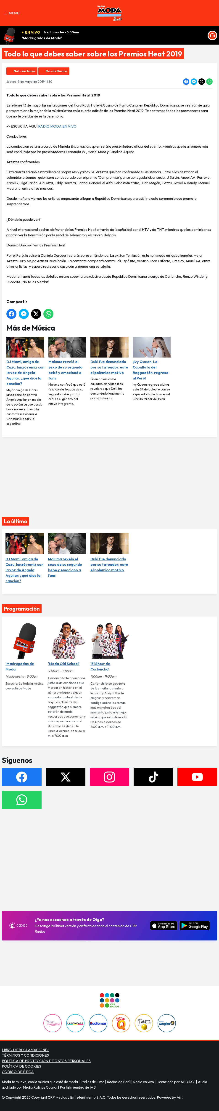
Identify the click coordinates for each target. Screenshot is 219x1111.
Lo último (15, 521)
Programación (22, 608)
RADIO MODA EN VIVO (57, 126)
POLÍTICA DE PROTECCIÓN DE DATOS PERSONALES (46, 1060)
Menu (11, 13)
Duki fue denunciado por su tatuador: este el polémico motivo (109, 356)
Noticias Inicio (24, 71)
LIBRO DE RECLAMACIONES (25, 1049)
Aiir (179, 1097)
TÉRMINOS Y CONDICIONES (25, 1055)
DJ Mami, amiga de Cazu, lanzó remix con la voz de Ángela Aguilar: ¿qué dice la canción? (25, 361)
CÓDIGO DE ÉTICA (18, 1071)
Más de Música (56, 71)
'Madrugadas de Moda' (42, 38)
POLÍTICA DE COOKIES (21, 1066)
